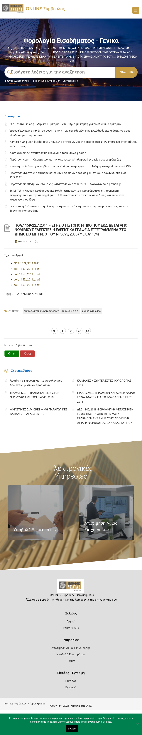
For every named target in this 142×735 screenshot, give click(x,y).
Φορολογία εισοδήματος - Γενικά (29, 52)
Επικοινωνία (71, 628)
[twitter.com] (54, 331)
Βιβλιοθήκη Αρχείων (33, 48)
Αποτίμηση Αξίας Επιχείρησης (70, 648)
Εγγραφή (70, 687)
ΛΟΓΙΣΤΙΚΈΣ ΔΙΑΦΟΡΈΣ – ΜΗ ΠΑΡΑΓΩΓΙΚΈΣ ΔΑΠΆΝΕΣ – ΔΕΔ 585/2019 (38, 412)
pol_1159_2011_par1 (27, 268)
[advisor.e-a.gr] (88, 331)
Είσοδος (70, 681)
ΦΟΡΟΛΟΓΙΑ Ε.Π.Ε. (91, 311)
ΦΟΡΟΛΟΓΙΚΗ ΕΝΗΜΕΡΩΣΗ (96, 48)
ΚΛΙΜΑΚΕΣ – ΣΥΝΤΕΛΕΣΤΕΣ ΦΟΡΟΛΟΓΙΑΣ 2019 (104, 383)
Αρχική (12, 48)
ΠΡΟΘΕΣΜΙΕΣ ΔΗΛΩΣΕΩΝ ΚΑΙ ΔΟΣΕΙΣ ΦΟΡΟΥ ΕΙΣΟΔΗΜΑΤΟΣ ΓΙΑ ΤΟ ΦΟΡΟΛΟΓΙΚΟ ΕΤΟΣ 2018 (106, 397)
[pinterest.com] (71, 331)
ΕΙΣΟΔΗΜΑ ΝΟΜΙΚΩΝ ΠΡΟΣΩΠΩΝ (41, 311)
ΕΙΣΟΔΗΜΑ (123, 48)
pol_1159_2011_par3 (27, 279)
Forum (71, 661)
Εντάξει (72, 728)
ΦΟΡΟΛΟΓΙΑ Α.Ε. (70, 311)
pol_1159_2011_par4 (27, 285)
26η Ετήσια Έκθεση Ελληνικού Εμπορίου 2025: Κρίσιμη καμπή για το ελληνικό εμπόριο (65, 124)
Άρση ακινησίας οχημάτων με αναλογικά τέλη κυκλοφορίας (48, 153)
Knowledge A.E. (81, 705)
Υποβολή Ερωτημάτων (71, 654)
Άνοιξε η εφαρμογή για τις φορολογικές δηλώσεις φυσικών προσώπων (36, 383)
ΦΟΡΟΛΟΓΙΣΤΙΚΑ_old (63, 48)
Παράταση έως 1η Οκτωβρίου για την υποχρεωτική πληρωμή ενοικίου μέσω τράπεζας (65, 159)
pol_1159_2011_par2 (27, 274)
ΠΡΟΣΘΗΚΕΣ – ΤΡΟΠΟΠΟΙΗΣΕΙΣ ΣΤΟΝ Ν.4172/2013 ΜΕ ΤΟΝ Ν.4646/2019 (34, 395)
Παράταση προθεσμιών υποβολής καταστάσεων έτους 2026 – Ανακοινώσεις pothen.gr (65, 184)
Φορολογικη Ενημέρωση (46, 80)
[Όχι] (137, 726)
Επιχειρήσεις (70, 80)
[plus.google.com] (79, 331)
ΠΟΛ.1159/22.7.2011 (27, 263)
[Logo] (71, 587)
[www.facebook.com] (63, 331)
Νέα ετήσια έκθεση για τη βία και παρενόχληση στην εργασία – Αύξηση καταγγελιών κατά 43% (70, 166)
